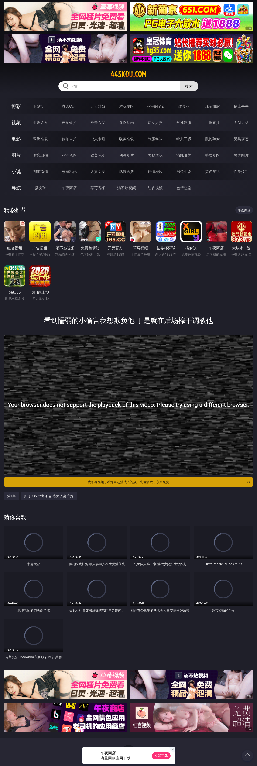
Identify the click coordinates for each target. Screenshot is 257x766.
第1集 (11, 496)
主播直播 (212, 122)
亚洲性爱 (40, 138)
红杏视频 (155, 187)
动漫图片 (126, 155)
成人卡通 (97, 138)
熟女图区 (212, 155)
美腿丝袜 (155, 155)
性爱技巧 (241, 171)
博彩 (16, 106)
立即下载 (161, 755)
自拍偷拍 (69, 122)
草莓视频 (97, 187)
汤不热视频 (126, 187)
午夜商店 (69, 187)
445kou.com (128, 74)
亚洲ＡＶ (40, 122)
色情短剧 (183, 187)
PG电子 (40, 106)
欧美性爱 (126, 138)
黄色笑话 (212, 171)
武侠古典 (126, 171)
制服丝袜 (155, 138)
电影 (16, 139)
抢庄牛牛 (241, 106)
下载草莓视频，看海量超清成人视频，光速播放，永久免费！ (167, 482)
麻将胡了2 (155, 106)
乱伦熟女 (212, 138)
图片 (16, 155)
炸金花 (183, 106)
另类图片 (241, 155)
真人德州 (69, 106)
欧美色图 (97, 155)
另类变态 (241, 138)
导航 (16, 188)
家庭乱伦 (69, 171)
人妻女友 (97, 171)
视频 (16, 122)
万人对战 (97, 106)
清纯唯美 (183, 155)
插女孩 (40, 187)
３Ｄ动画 (126, 122)
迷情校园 (155, 171)
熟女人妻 (155, 122)
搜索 (189, 86)
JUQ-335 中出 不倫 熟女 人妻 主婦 (49, 496)
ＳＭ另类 (241, 122)
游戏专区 (126, 106)
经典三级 (183, 138)
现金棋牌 (212, 106)
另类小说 (183, 171)
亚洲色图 (69, 155)
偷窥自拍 (40, 155)
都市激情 (40, 171)
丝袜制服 (183, 122)
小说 (16, 171)
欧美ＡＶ (97, 122)
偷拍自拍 (69, 138)
